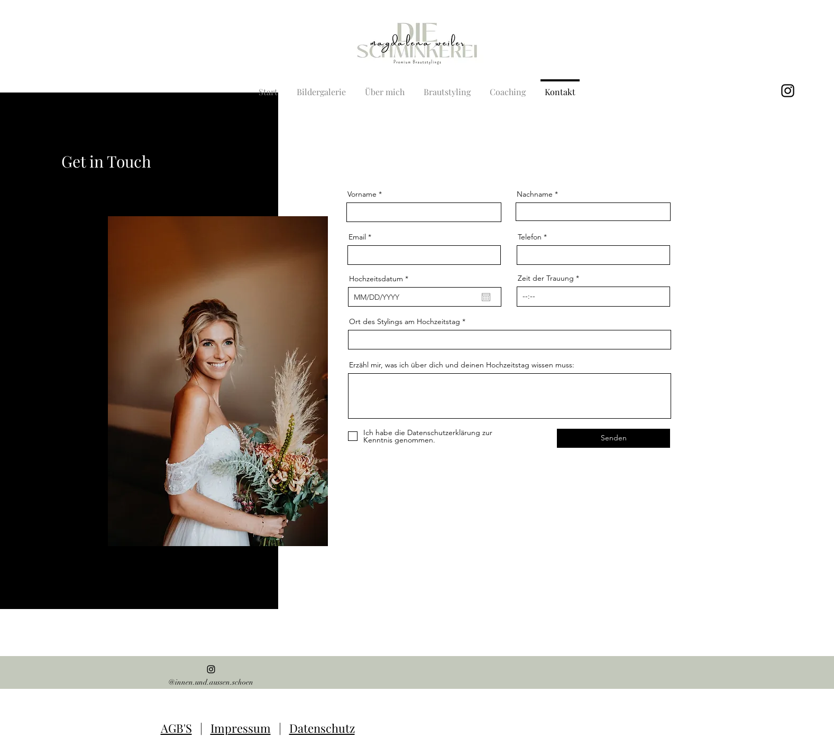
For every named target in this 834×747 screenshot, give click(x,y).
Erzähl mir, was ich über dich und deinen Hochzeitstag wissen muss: (461, 364)
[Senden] (613, 438)
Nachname (535, 194)
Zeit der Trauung (546, 278)
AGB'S (176, 728)
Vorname (362, 194)
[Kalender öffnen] (486, 297)
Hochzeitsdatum (381, 278)
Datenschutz (322, 728)
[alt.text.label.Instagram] (787, 90)
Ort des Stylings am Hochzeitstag (404, 321)
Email (357, 237)
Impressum (240, 728)
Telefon (530, 237)
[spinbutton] (593, 296)
